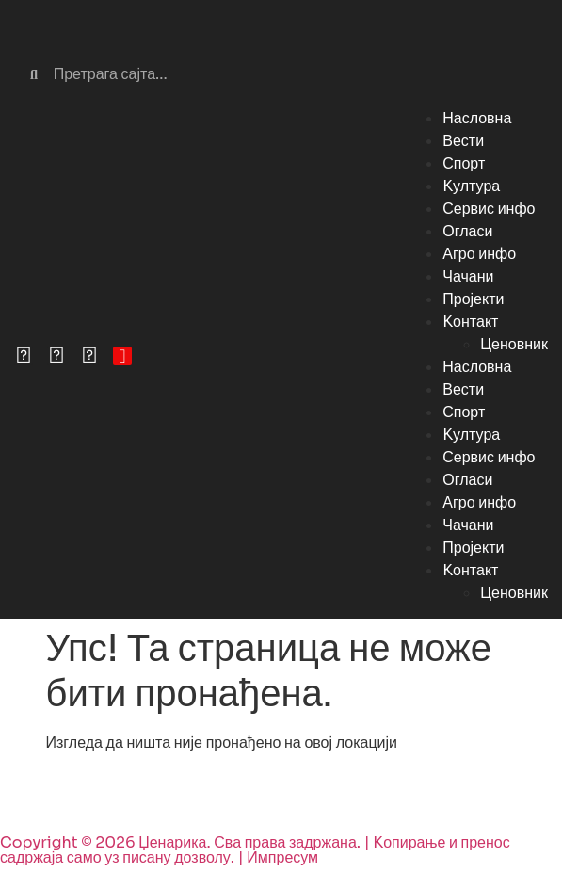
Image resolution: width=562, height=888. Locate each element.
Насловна (476, 118)
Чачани (467, 276)
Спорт (463, 163)
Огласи (467, 231)
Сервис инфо (488, 208)
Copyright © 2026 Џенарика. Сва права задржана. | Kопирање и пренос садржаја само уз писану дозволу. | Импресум (255, 849)
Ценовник (514, 344)
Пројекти (473, 299)
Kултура (471, 186)
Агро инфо (479, 254)
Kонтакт (470, 321)
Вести (463, 141)
